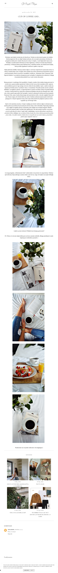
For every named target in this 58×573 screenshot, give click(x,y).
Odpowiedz (10, 534)
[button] (10, 3)
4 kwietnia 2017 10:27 (18, 529)
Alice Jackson (11, 529)
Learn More (26, 570)
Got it (32, 570)
